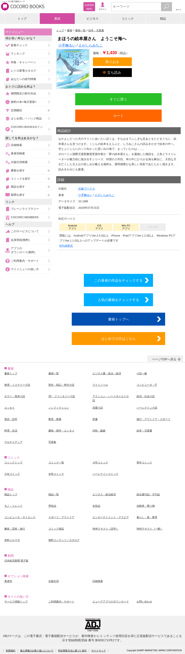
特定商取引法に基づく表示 (72, 650)
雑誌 (163, 18)
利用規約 (10, 650)
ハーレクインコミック (105, 473)
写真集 (52, 442)
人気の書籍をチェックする (118, 300)
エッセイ (9, 407)
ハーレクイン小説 (147, 407)
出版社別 (53, 581)
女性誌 (96, 505)
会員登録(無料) (20, 240)
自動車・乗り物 (146, 505)
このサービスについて (25, 231)
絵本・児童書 (144, 430)
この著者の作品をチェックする (118, 280)
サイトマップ (98, 650)
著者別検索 (18, 153)
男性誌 (52, 505)
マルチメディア (13, 442)
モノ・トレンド (13, 505)
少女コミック (12, 473)
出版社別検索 (19, 162)
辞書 (95, 419)
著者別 (8, 581)
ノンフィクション (58, 407)
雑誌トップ (10, 494)
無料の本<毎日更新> (24, 102)
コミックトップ (13, 462)
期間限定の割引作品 (23, 93)
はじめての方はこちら (118, 338)
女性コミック (56, 473)
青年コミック (144, 462)
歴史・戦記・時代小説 (61, 384)
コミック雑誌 (56, 528)
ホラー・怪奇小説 (14, 396)
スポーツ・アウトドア (61, 517)
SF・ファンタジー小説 (61, 396)
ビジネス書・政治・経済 (106, 373)
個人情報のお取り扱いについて (36, 650)
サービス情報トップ (16, 601)
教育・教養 (54, 419)
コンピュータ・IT (147, 384)
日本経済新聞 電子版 (16, 560)
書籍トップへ (118, 319)
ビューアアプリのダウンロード (110, 601)
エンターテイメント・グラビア (110, 517)
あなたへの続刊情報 (23, 79)
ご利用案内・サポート (25, 260)
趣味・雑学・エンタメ (61, 430)
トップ (22, 18)
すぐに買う (118, 99)
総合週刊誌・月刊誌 (148, 494)
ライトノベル (100, 384)
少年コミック (100, 462)
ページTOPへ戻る (164, 359)
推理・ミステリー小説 (17, 384)
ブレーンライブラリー (25, 208)
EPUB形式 (66, 245)
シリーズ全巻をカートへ (118, 261)
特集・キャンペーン (23, 62)
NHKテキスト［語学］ (105, 528)
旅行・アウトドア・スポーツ (153, 419)
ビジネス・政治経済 (104, 494)
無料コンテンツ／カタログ (64, 540)
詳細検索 (16, 145)
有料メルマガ (12, 540)
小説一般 (142, 373)
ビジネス (92, 18)
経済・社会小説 (146, 396)
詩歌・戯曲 (98, 430)
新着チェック (19, 45)
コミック (128, 18)
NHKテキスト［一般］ (150, 528)
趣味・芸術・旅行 (14, 528)
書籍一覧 (53, 373)
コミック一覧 (56, 462)
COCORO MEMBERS (25, 217)
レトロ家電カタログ (23, 70)
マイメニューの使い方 (25, 269)
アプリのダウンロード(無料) (23, 250)
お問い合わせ (144, 601)
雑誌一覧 (53, 494)
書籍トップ (10, 373)
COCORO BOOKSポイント (27, 128)
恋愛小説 (97, 407)
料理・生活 (10, 430)
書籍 (57, 18)
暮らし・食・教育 (147, 517)
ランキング (18, 53)
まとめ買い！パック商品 (26, 118)
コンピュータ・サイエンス (19, 517)
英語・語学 (10, 419)
